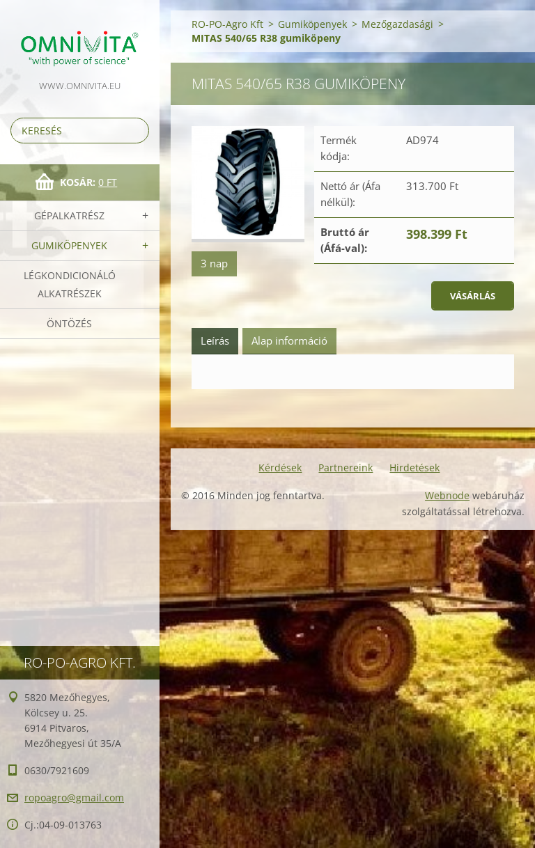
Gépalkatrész (69, 215)
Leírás (215, 340)
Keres (136, 130)
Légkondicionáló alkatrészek (70, 284)
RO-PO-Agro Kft (227, 24)
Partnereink (345, 467)
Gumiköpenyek (69, 245)
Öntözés (69, 323)
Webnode (447, 495)
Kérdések (280, 467)
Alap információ (289, 340)
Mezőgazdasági (397, 24)
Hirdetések (414, 467)
